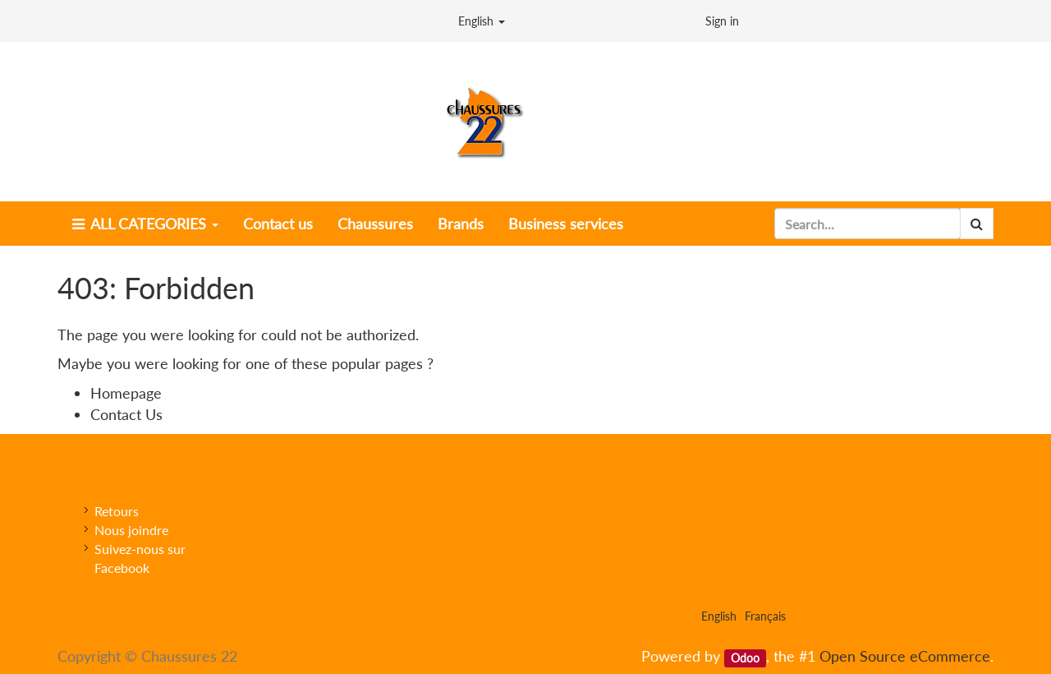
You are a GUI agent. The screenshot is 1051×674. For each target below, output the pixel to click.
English (481, 21)
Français (765, 616)
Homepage (126, 393)
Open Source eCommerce (904, 656)
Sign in (722, 21)
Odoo (745, 657)
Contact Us (126, 414)
